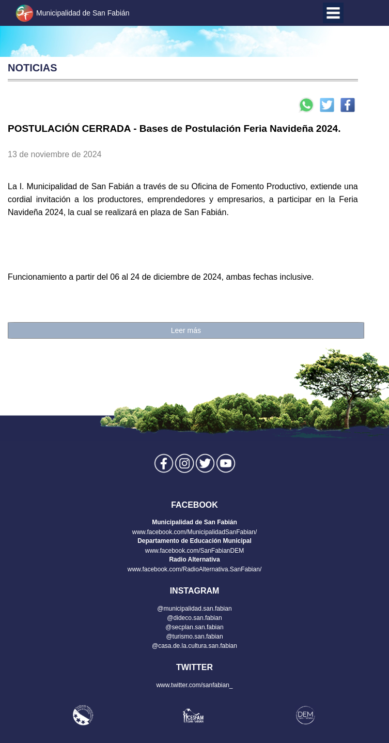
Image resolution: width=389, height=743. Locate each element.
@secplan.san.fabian (194, 627)
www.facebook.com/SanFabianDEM (194, 550)
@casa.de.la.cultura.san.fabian (194, 645)
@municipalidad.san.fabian (194, 608)
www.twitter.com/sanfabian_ (194, 685)
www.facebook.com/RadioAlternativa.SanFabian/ (194, 569)
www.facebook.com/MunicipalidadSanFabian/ (194, 532)
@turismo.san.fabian (194, 636)
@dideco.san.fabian (194, 617)
